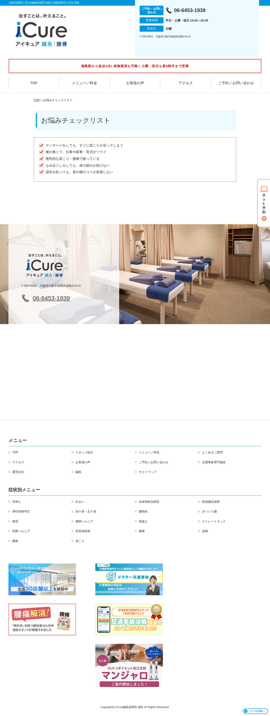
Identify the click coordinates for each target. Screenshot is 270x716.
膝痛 (142, 531)
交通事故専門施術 (214, 462)
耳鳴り (16, 501)
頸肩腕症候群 (211, 501)
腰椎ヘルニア (84, 521)
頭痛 (205, 531)
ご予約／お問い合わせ (236, 83)
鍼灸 (78, 472)
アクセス (185, 83)
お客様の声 (135, 83)
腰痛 (15, 541)
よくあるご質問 (212, 452)
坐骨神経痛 (83, 531)
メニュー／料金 (84, 83)
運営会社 (18, 472)
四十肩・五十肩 (86, 511)
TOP (34, 83)
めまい (80, 501)
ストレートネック (214, 521)
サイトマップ (148, 472)
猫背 (15, 521)
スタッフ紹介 (84, 452)
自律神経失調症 (149, 501)
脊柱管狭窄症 (21, 511)
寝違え (143, 521)
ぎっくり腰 (209, 511)
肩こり (80, 541)
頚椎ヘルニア (21, 531)
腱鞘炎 (143, 511)
